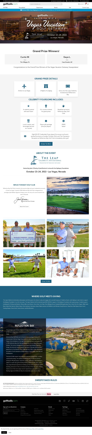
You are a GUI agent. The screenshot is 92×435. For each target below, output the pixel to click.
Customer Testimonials (66, 411)
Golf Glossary (64, 410)
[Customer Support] (84, 1)
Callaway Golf (50, 410)
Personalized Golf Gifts (80, 411)
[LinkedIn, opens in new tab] (82, 401)
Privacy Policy (32, 429)
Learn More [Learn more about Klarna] (56, 394)
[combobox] (46, 4)
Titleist (49, 415)
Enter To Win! (46, 144)
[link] (81, 4)
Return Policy (52, 421)
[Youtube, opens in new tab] (73, 401)
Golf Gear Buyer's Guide (38, 410)
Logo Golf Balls (78, 408)
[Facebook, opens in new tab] (59, 401)
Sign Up (5, 413)
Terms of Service (40, 421)
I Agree (4, 432)
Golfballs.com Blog (65, 408)
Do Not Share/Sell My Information (51, 423)
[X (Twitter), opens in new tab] (78, 401)
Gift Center (36, 408)
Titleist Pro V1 (64, 415)
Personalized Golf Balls (80, 410)
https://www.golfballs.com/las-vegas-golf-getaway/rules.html (27, 386)
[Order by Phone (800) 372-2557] (57, 1)
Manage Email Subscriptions (26, 415)
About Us (22, 408)
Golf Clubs (78, 413)
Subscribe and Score (38, 413)
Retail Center (23, 411)
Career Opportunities (24, 413)
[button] (61, 4)
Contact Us (22, 410)
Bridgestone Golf (51, 408)
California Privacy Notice (39, 423)
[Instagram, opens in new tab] (64, 401)
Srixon (49, 411)
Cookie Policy (40, 429)
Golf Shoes (78, 415)
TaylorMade (50, 413)
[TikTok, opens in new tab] (68, 401)
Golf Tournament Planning (39, 411)
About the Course (24, 206)
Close (10, 432)
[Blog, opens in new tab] (87, 401)
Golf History (64, 413)
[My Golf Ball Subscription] (72, 1)
